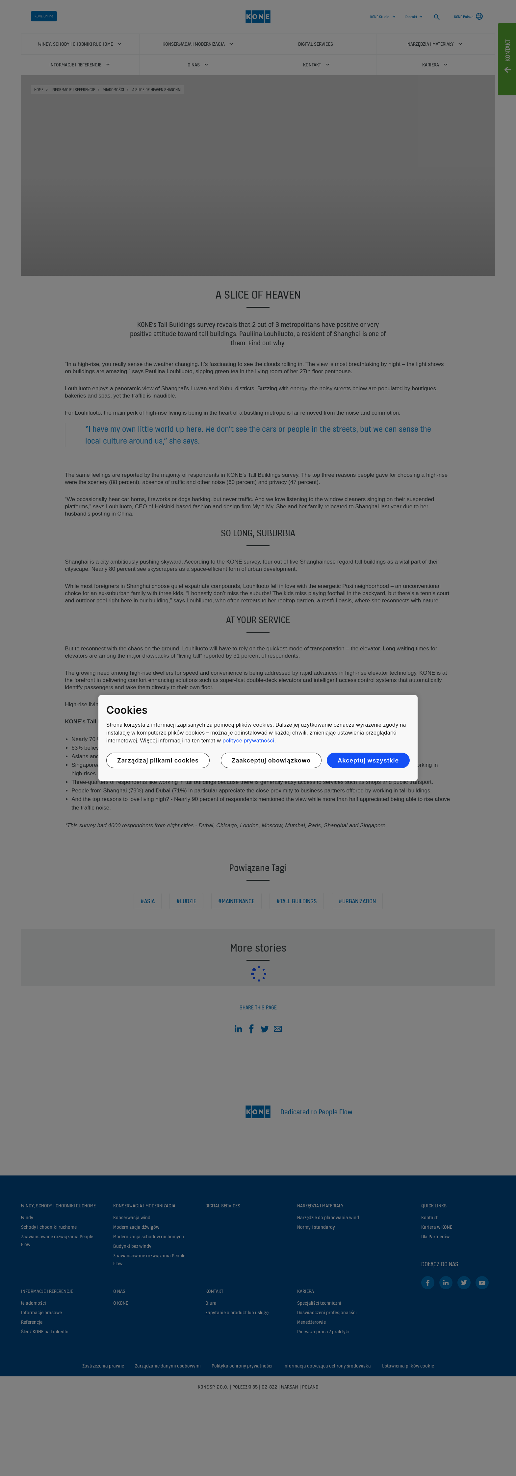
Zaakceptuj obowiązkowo (271, 760)
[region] (258, 738)
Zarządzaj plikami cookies (158, 760)
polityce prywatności (248, 740)
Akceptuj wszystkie (368, 760)
